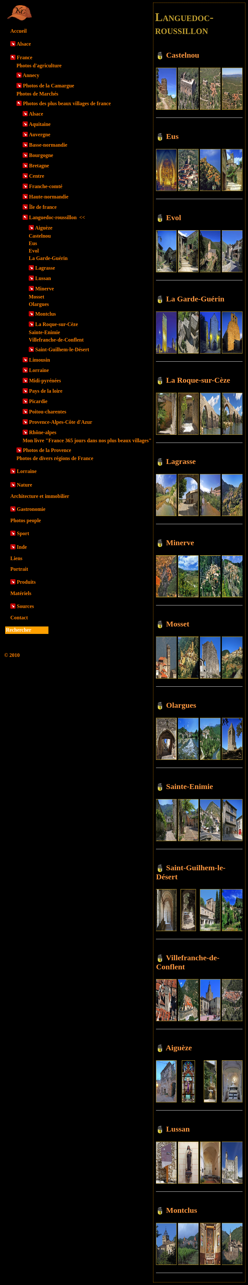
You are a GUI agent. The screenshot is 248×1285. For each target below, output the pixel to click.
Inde (22, 547)
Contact (19, 617)
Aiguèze (43, 228)
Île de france (43, 207)
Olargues (39, 304)
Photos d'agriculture (39, 65)
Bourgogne (41, 155)
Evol (34, 251)
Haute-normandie (48, 196)
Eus (33, 243)
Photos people (25, 520)
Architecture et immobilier (39, 496)
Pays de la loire (45, 391)
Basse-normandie (48, 145)
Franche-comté (45, 186)
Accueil (18, 31)
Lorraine (39, 370)
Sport (23, 533)
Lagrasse (45, 268)
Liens (16, 558)
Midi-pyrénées (45, 380)
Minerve (44, 288)
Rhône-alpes (42, 432)
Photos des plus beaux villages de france (67, 103)
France (24, 57)
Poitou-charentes (47, 411)
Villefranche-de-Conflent (56, 340)
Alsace (23, 44)
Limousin (39, 360)
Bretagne (39, 165)
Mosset (36, 296)
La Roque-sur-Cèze (56, 324)
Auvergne (39, 134)
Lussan (43, 278)
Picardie (38, 401)
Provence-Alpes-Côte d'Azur (60, 422)
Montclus (45, 314)
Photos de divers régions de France (54, 458)
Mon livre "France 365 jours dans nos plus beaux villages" (87, 440)
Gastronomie (31, 509)
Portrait (19, 569)
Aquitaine (40, 124)
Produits (26, 582)
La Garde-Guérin (48, 258)
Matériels (20, 593)
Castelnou (40, 236)
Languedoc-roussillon (57, 217)
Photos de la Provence (47, 450)
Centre (36, 176)
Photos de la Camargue (48, 85)
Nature (24, 485)
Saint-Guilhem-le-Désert (62, 349)
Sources (25, 606)
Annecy (31, 75)
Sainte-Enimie (44, 332)
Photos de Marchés (37, 93)
